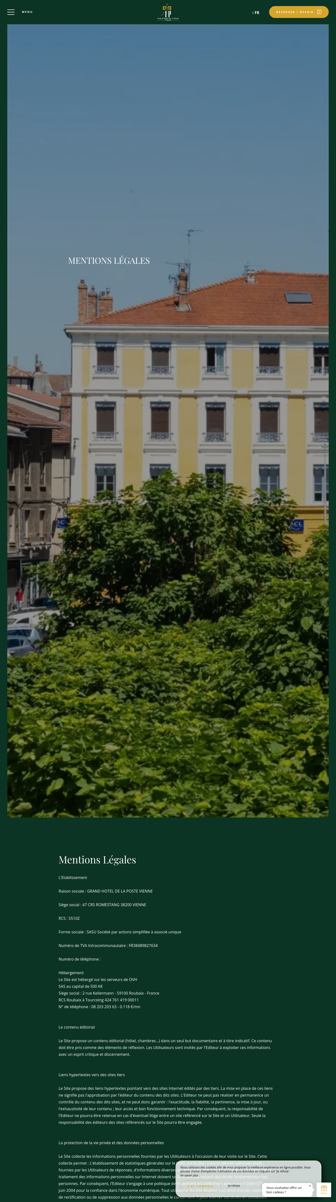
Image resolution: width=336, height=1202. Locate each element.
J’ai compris (201, 1186)
